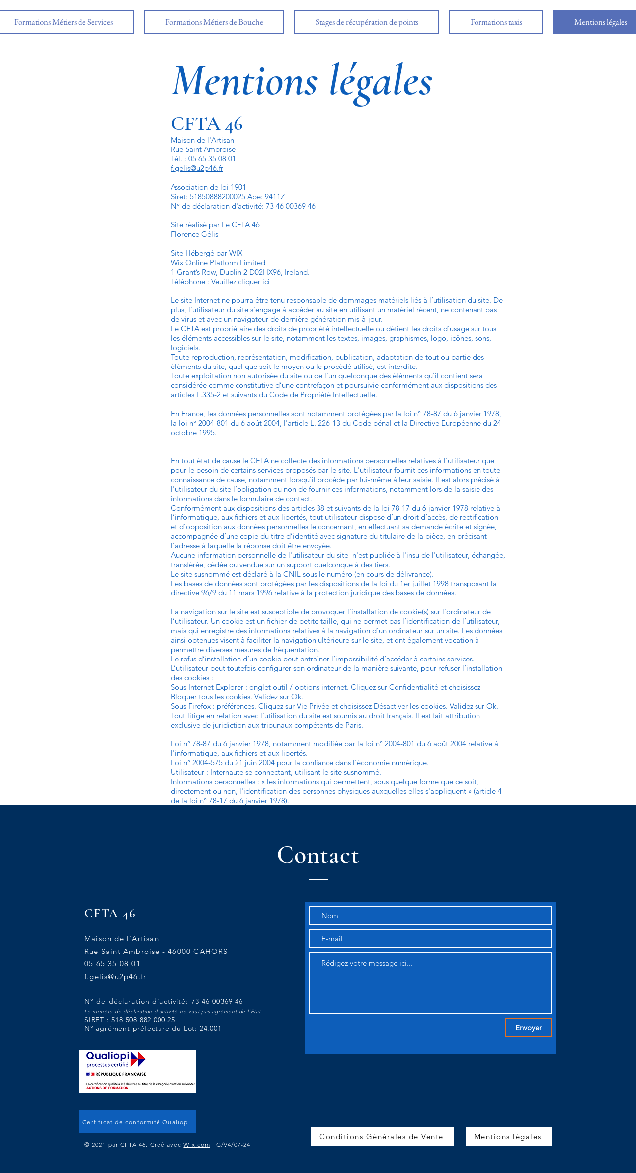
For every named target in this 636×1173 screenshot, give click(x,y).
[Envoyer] (528, 1027)
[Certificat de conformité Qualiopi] (137, 1121)
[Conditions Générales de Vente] (382, 1136)
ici (266, 281)
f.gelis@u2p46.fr (197, 168)
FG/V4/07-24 (231, 1144)
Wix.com (196, 1144)
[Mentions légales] (509, 1136)
